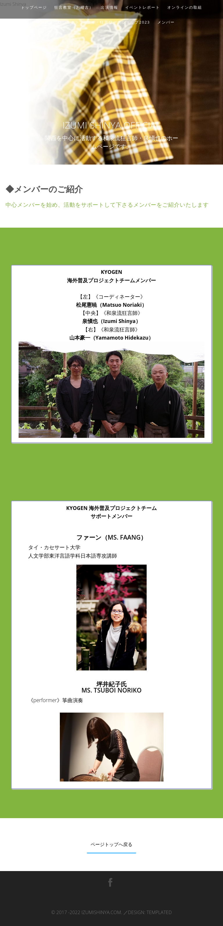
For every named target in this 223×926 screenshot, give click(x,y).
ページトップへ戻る (111, 844)
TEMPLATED (159, 912)
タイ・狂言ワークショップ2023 (118, 22)
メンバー (166, 22)
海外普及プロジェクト (58, 22)
